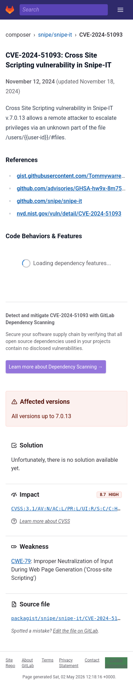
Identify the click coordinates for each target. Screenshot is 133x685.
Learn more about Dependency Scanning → (56, 367)
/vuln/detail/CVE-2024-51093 (69, 213)
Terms (48, 659)
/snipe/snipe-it (49, 201)
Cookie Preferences (116, 662)
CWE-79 (21, 561)
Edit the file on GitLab (75, 631)
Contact (92, 659)
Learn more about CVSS (45, 521)
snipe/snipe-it (55, 34)
